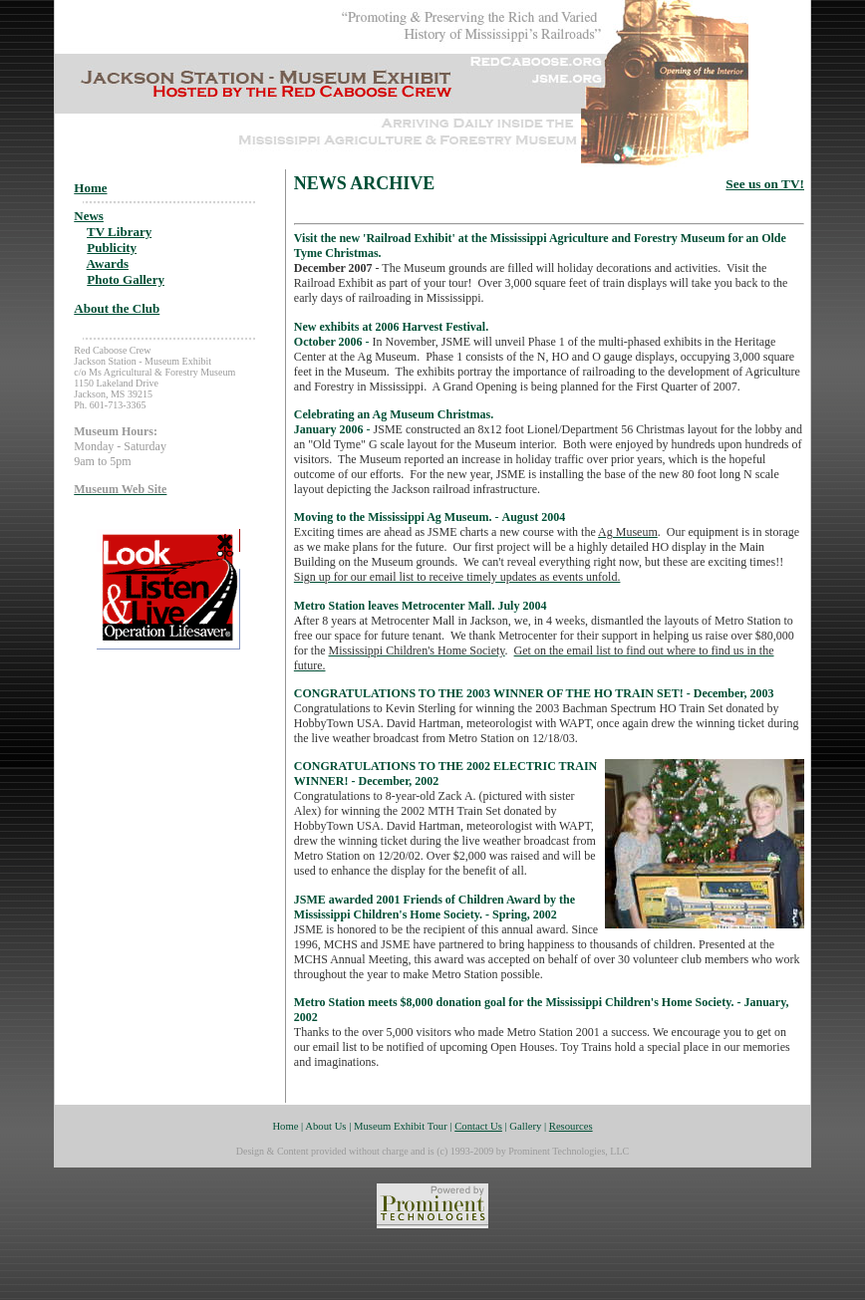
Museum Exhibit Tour (400, 1126)
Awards (108, 263)
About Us (325, 1126)
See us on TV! (764, 183)
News (89, 215)
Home (90, 187)
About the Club (116, 308)
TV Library (119, 231)
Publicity (112, 247)
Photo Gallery (125, 279)
